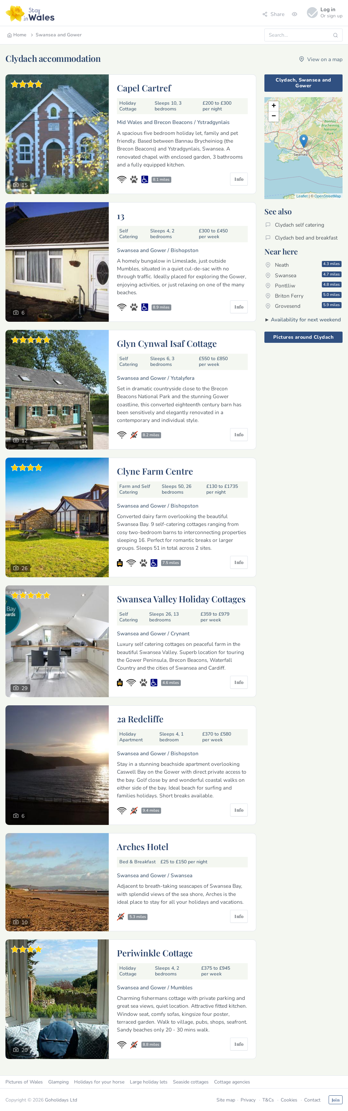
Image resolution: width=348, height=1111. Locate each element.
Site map (225, 1100)
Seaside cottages (191, 1082)
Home (17, 35)
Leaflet (302, 196)
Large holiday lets (149, 1082)
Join (336, 1100)
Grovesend (303, 306)
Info (238, 179)
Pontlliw (303, 285)
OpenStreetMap (327, 196)
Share (273, 14)
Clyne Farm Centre (155, 471)
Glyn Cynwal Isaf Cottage (167, 343)
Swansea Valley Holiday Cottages (181, 598)
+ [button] (274, 106)
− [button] (274, 116)
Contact (312, 1100)
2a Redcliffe (140, 718)
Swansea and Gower (56, 35)
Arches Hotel (143, 846)
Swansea (303, 275)
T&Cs (268, 1100)
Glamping (58, 1082)
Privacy (248, 1100)
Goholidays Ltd (61, 1100)
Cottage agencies (232, 1082)
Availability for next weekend (306, 319)
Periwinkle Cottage (155, 952)
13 (120, 215)
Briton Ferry (303, 295)
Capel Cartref (144, 87)
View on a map (321, 59)
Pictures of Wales (24, 1082)
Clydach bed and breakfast (301, 237)
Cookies (289, 1100)
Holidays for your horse (99, 1082)
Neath (303, 264)
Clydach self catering (294, 224)
